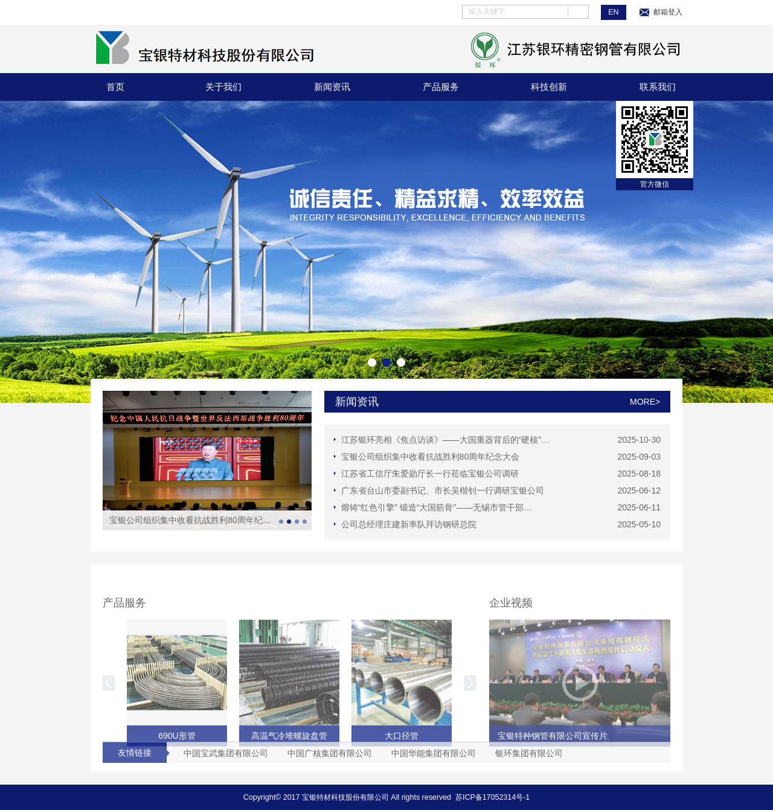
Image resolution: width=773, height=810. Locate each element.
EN (613, 12)
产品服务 (441, 87)
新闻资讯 (332, 87)
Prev (101, 252)
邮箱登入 (660, 12)
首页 (115, 87)
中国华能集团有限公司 (433, 758)
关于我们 (223, 87)
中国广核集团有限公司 (329, 758)
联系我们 (658, 87)
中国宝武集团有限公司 (226, 758)
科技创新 (549, 87)
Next (671, 252)
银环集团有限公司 (529, 758)
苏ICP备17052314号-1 (492, 797)
